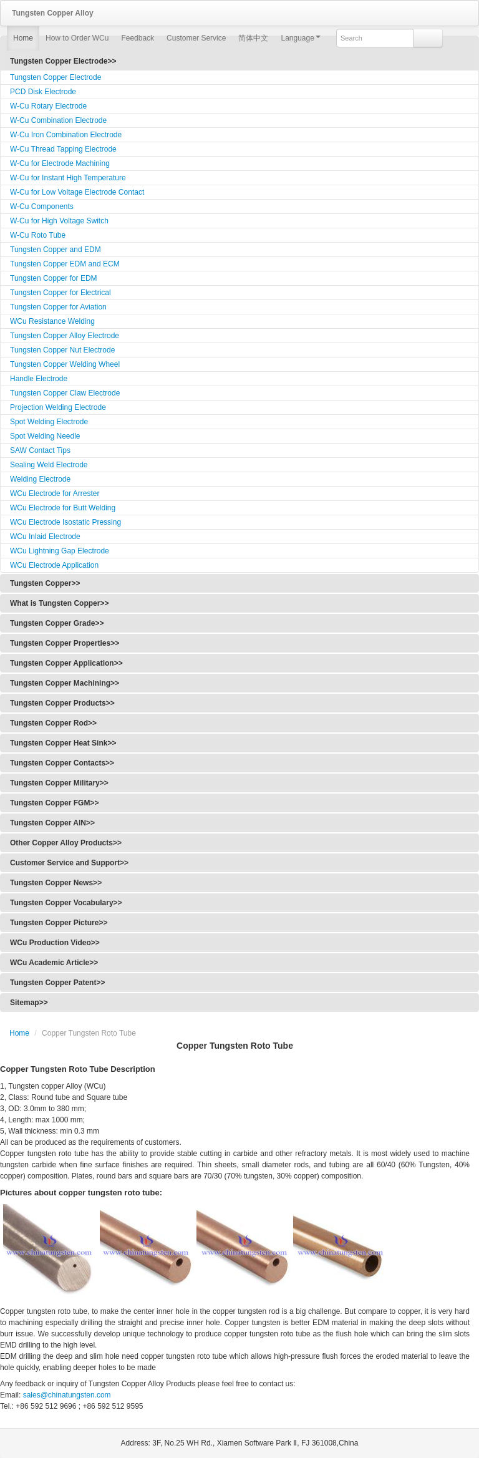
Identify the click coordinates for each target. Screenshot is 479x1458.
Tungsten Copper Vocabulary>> (66, 902)
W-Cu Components (42, 206)
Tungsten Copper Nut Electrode (62, 350)
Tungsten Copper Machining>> (64, 683)
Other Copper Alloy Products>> (66, 842)
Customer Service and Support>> (69, 862)
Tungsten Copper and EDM (55, 249)
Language (300, 38)
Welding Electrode (40, 479)
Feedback (137, 38)
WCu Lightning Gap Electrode (59, 551)
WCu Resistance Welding (52, 321)
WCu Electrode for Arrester (54, 493)
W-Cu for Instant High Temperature (68, 177)
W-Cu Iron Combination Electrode (66, 134)
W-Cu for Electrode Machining (60, 163)
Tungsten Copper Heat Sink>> (63, 743)
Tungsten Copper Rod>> (53, 723)
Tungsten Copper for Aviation (58, 307)
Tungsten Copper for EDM (53, 278)
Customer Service (196, 38)
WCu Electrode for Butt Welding (62, 507)
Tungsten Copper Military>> (59, 783)
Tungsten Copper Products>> (62, 703)
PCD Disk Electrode (43, 91)
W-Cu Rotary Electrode (48, 106)
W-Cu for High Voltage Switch (59, 220)
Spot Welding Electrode (49, 421)
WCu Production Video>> (55, 942)
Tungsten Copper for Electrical (60, 292)
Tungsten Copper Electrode (55, 77)
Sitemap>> (29, 1002)
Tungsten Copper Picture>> (58, 922)
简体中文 (253, 38)
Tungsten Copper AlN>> (52, 823)
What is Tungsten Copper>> (59, 603)
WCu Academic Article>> (54, 962)
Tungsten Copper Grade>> (57, 623)
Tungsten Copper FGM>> (54, 803)
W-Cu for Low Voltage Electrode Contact (77, 192)
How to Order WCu (77, 38)
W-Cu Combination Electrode (58, 120)
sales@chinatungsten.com (65, 1395)
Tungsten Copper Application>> (66, 663)
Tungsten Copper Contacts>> (62, 763)
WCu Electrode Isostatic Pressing (65, 522)
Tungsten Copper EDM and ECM (65, 264)
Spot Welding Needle (45, 436)
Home (23, 38)
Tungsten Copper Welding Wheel (65, 364)
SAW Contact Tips (40, 450)
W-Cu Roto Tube (37, 235)
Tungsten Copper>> (45, 583)
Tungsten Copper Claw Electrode (65, 393)
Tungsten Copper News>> (56, 882)
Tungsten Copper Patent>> (57, 982)
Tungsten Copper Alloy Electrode (64, 335)
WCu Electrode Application (54, 565)
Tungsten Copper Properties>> (64, 643)
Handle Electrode (38, 378)
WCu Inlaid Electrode (45, 536)
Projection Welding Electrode (58, 407)
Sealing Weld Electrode (49, 464)
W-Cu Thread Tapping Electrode (63, 149)
